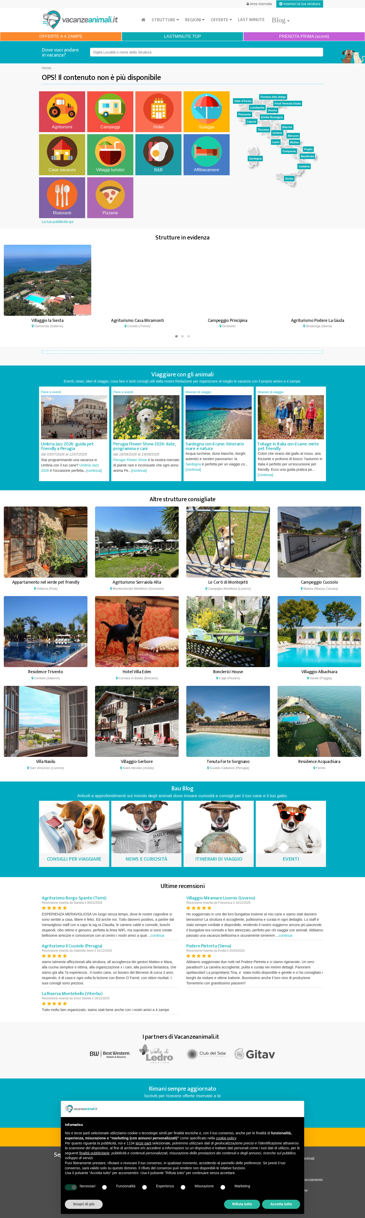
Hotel (158, 111)
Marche (287, 127)
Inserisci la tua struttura (299, 4)
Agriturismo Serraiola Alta (137, 582)
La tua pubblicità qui (58, 222)
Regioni (195, 20)
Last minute (251, 20)
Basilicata (307, 156)
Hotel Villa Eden (137, 672)
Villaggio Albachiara (319, 672)
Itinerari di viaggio (198, 392)
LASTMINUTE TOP (182, 36)
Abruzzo (293, 135)
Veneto (272, 110)
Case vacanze (62, 154)
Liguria (251, 121)
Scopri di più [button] (84, 1204)
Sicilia (289, 178)
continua (157, 935)
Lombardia (257, 107)
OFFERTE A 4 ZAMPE (61, 36)
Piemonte (244, 114)
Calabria (304, 166)
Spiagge (206, 111)
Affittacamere (206, 154)
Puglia (308, 149)
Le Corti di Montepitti (228, 582)
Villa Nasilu (45, 761)
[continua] (94, 470)
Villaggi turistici (110, 154)
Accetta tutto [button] (281, 1204)
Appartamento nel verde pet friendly (45, 582)
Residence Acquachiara (319, 761)
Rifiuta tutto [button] (242, 1204)
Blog (280, 20)
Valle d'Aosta (242, 100)
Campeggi (110, 111)
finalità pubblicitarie (94, 1153)
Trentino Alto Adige (273, 96)
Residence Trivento (45, 672)
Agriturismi (62, 111)
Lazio (275, 142)
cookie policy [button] (226, 1138)
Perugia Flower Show (130, 460)
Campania (289, 151)
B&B (158, 154)
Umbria (277, 132)
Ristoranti (62, 197)
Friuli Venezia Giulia (288, 103)
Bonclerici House (228, 672)
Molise (294, 142)
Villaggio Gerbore (137, 761)
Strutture (165, 20)
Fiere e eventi (51, 392)
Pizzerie (110, 197)
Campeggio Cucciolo (319, 582)
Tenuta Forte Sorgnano (228, 761)
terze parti (143, 1143)
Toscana (263, 129)
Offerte (221, 20)
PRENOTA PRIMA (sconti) (304, 36)
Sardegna (255, 158)
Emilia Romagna (272, 117)
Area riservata (259, 4)
